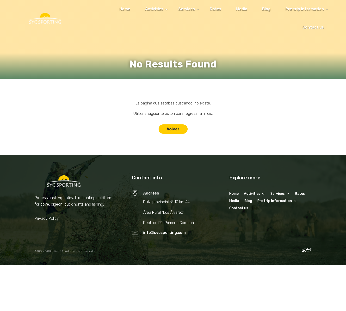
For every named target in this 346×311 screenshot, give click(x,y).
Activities (154, 9)
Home (124, 9)
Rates (215, 9)
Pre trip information (304, 9)
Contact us (313, 27)
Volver (173, 129)
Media (241, 9)
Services (186, 9)
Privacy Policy (47, 218)
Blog (266, 9)
